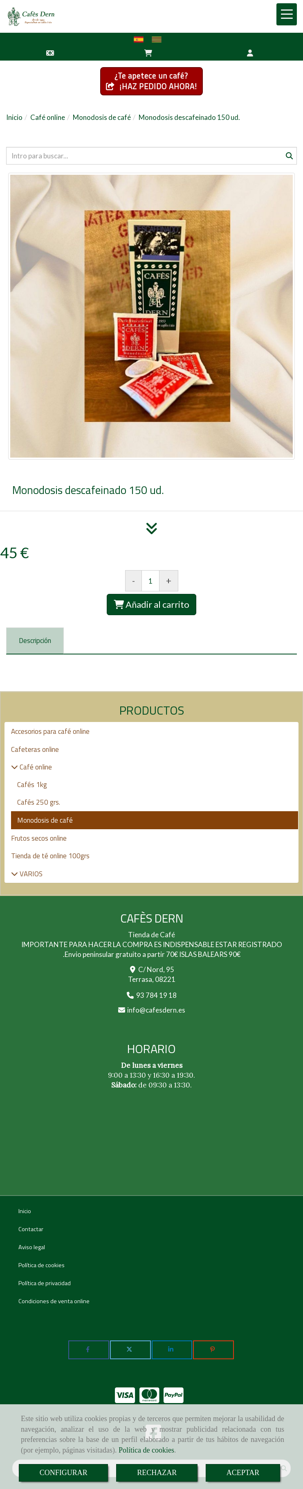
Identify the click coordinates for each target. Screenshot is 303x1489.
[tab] (35, 640)
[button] (250, 52)
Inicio (24, 1211)
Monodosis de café (45, 820)
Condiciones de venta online (54, 1301)
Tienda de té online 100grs (50, 856)
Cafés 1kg (32, 784)
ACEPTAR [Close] (243, 1473)
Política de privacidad (44, 1283)
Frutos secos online (39, 838)
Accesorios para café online (50, 731)
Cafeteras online (35, 749)
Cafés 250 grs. (38, 802)
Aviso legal (31, 1247)
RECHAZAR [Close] (157, 1473)
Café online (35, 767)
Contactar (30, 1229)
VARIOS (30, 874)
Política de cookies (146, 1450)
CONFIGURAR (64, 1473)
